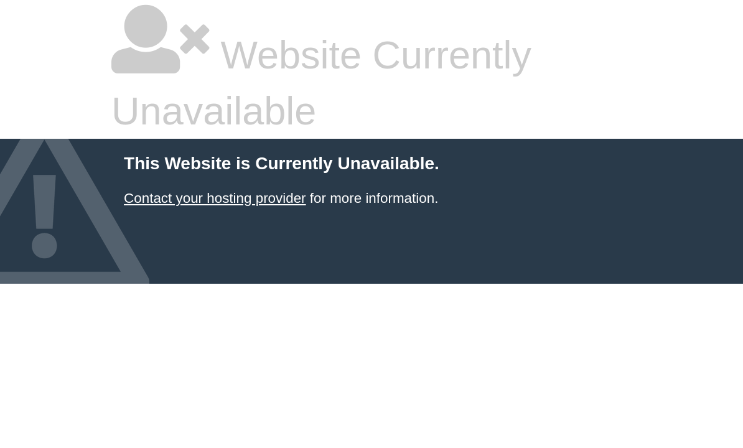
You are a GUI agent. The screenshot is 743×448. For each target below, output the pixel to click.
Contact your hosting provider (215, 198)
